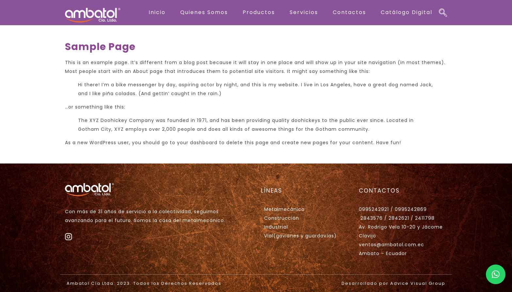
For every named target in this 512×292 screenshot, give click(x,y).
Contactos (349, 12)
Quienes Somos (204, 12)
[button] (495, 274)
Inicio (157, 12)
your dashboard (197, 142)
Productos (259, 12)
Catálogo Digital (406, 12)
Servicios (304, 12)
